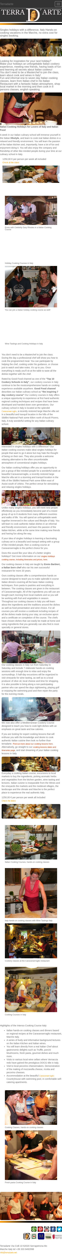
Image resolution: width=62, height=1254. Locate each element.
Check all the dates (10, 162)
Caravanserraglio (9, 411)
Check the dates (9, 801)
